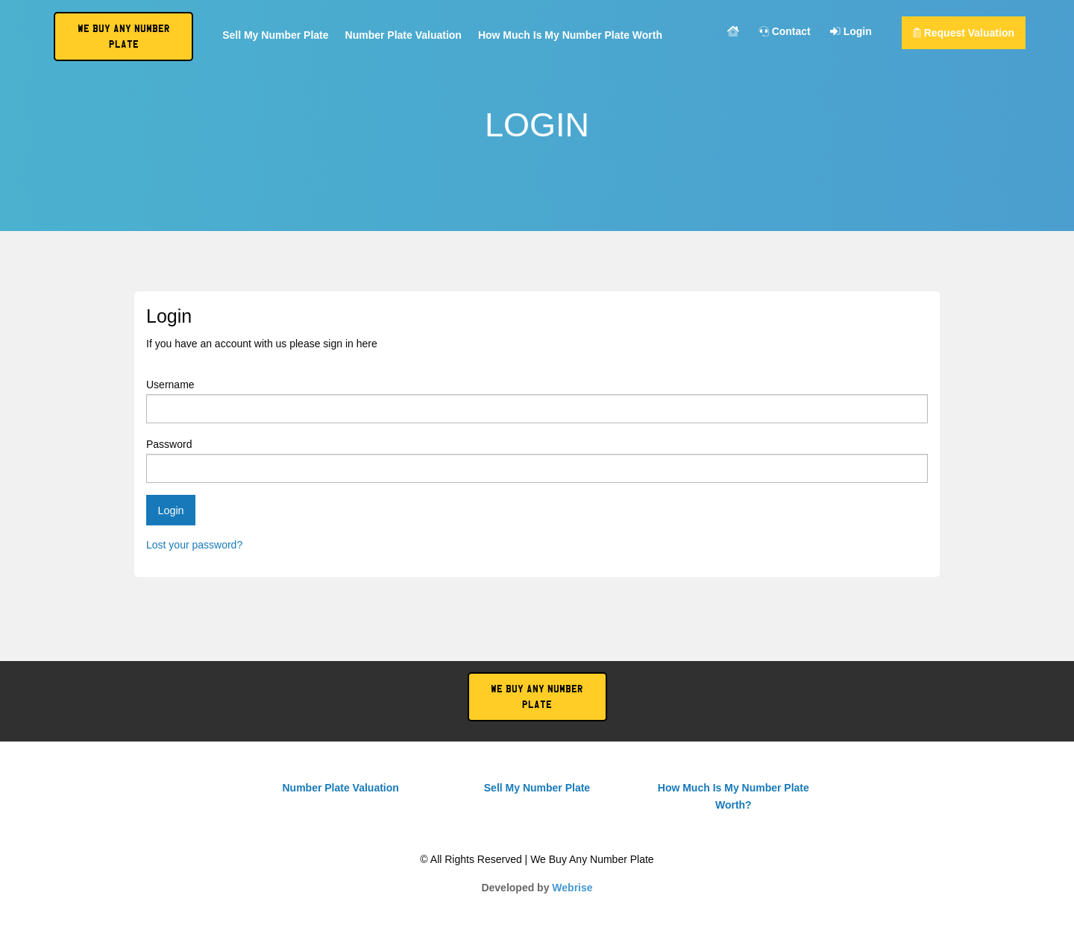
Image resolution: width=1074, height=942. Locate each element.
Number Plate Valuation (403, 35)
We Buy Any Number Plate (537, 697)
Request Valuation (963, 33)
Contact (785, 31)
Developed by (536, 888)
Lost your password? (194, 545)
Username (537, 401)
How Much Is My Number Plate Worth (570, 35)
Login (851, 31)
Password (537, 460)
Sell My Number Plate (275, 35)
